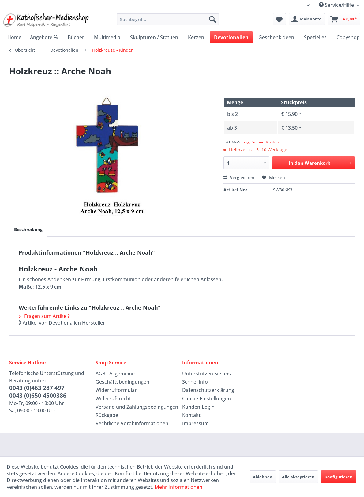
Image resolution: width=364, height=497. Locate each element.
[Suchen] (212, 19)
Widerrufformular (116, 390)
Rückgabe (107, 415)
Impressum (195, 423)
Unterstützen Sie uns (206, 373)
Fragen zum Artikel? (44, 316)
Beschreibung (28, 229)
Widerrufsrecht (113, 398)
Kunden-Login (198, 406)
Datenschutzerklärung (208, 390)
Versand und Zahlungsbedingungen (137, 406)
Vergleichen (238, 177)
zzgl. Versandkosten (261, 142)
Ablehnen (262, 477)
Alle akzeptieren (298, 477)
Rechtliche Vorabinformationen (132, 423)
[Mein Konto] (307, 19)
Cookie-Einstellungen (206, 398)
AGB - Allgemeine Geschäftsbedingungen (122, 377)
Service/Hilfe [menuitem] (337, 5)
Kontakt (191, 415)
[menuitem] (168, 19)
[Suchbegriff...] (168, 19)
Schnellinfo (195, 381)
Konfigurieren (339, 477)
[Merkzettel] (279, 19)
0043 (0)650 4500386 (37, 395)
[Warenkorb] (344, 19)
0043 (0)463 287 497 (37, 388)
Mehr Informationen (178, 487)
